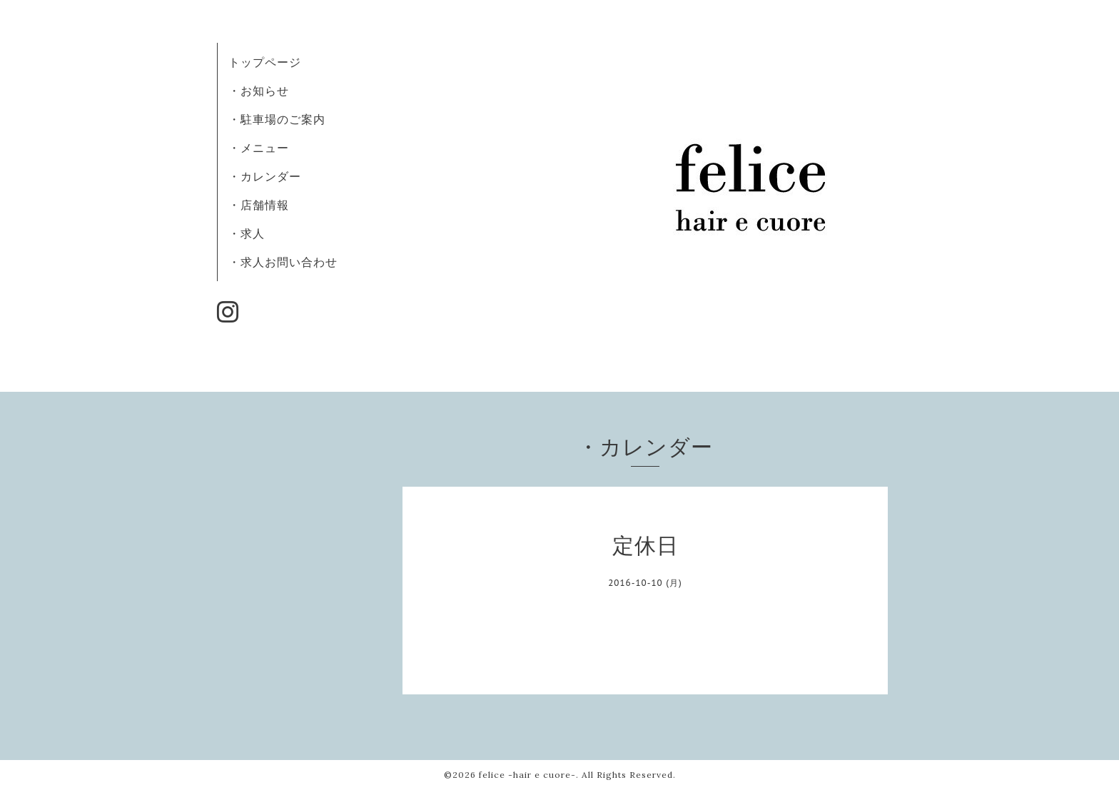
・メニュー (258, 148)
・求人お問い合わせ (283, 262)
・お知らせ (258, 90)
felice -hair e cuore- (527, 774)
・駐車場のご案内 (276, 119)
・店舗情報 (258, 205)
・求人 (246, 233)
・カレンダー (264, 176)
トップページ (264, 62)
